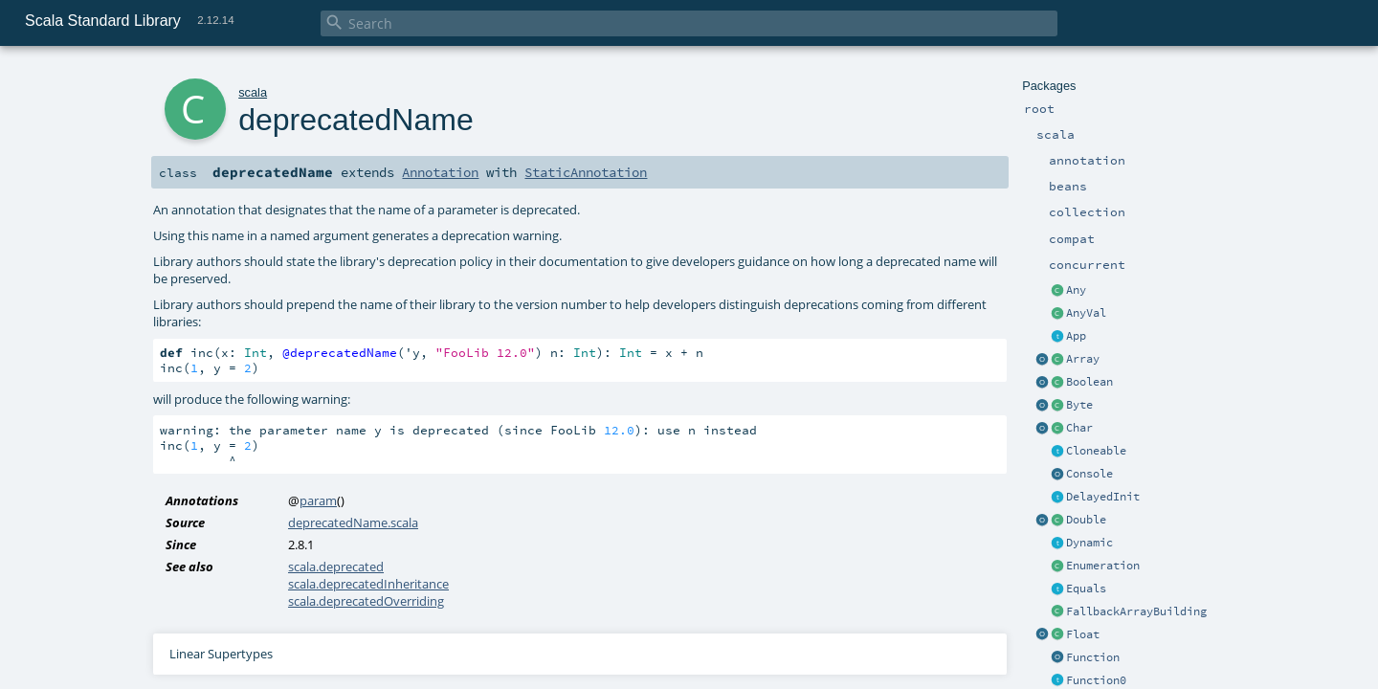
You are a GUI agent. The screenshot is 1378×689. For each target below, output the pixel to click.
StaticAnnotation (585, 172)
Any (1076, 290)
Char (1079, 427)
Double (1086, 519)
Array (1083, 359)
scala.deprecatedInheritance (368, 583)
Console (1089, 473)
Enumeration (1103, 565)
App (1076, 336)
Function (1093, 657)
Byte (1079, 404)
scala (252, 92)
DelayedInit (1103, 496)
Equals (1086, 588)
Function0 (1096, 680)
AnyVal (1086, 313)
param (318, 500)
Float (1083, 634)
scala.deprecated (336, 566)
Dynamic (1089, 542)
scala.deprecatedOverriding (366, 601)
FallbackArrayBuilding (1136, 611)
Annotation (440, 172)
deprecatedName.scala (353, 522)
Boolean (1089, 382)
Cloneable (1096, 450)
